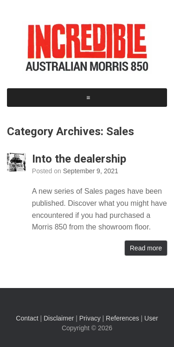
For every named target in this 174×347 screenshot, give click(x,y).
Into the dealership (79, 158)
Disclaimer (59, 318)
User (151, 318)
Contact (27, 318)
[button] (88, 97)
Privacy (90, 318)
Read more (146, 248)
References (122, 318)
